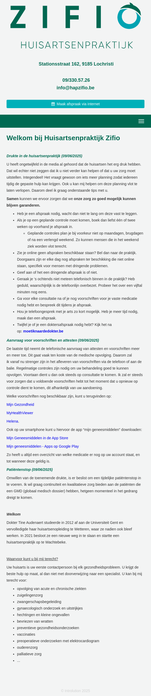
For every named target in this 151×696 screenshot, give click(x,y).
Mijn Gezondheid (20, 404)
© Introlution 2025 (75, 691)
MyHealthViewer (20, 413)
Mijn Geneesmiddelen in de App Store (37, 438)
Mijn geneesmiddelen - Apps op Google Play (43, 446)
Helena (12, 421)
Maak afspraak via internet (75, 104)
